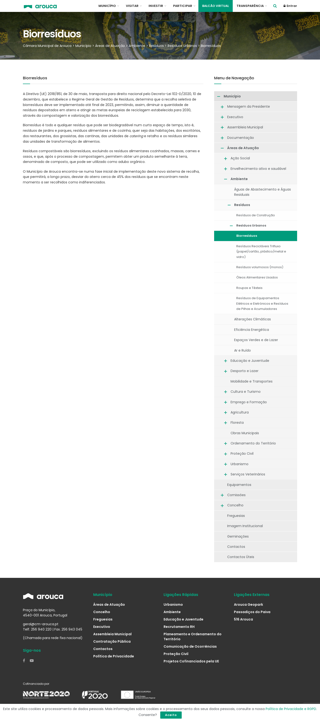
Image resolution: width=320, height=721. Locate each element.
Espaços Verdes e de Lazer (256, 340)
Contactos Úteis (240, 557)
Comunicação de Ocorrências (190, 646)
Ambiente (239, 178)
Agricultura (240, 412)
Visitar (132, 6)
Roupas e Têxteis (249, 288)
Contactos (236, 546)
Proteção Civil (242, 453)
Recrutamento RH (179, 626)
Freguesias (236, 515)
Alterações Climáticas (252, 319)
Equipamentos (239, 484)
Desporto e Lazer (244, 370)
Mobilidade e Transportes (252, 381)
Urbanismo (239, 464)
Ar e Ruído (242, 350)
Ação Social (240, 158)
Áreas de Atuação (243, 148)
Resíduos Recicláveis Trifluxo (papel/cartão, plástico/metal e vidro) (261, 251)
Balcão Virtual (215, 6)
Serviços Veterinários (248, 474)
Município (107, 6)
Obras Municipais (245, 433)
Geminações (238, 536)
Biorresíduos (246, 235)
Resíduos (242, 204)
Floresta (237, 422)
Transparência (250, 6)
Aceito (171, 715)
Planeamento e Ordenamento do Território (193, 636)
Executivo (235, 117)
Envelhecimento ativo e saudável (258, 168)
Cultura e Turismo (246, 391)
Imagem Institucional (245, 526)
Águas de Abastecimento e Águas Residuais (262, 192)
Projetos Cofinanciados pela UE (191, 661)
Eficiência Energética (251, 329)
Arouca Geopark (248, 604)
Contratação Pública (112, 641)
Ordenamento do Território (253, 443)
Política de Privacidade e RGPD (291, 708)
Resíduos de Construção (255, 215)
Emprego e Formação (249, 402)
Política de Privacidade (113, 656)
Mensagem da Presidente (248, 106)
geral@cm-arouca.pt (40, 624)
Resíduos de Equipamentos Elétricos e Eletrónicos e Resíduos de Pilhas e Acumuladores (262, 303)
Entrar (290, 6)
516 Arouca (243, 619)
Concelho (235, 505)
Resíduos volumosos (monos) (259, 267)
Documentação (240, 137)
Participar (182, 6)
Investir (156, 6)
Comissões (236, 495)
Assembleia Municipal (245, 127)
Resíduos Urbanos (251, 225)
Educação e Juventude (250, 360)
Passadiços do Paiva (252, 612)
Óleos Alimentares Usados (257, 277)
